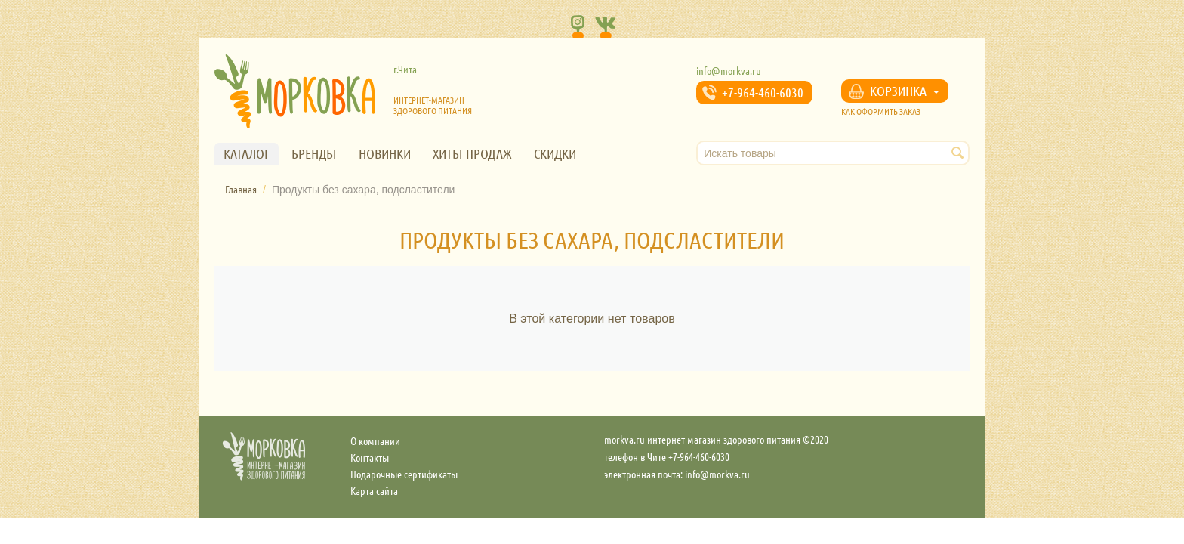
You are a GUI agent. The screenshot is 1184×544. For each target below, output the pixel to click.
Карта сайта (374, 490)
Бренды (314, 153)
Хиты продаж (472, 153)
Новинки (385, 153)
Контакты (369, 457)
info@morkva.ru (728, 70)
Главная (241, 189)
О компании (375, 440)
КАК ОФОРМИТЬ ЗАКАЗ (880, 111)
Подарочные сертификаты (404, 474)
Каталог (247, 153)
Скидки (555, 153)
